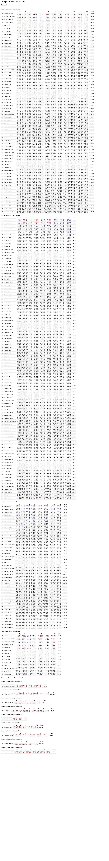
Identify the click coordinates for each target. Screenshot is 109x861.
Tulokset (4, 5)
